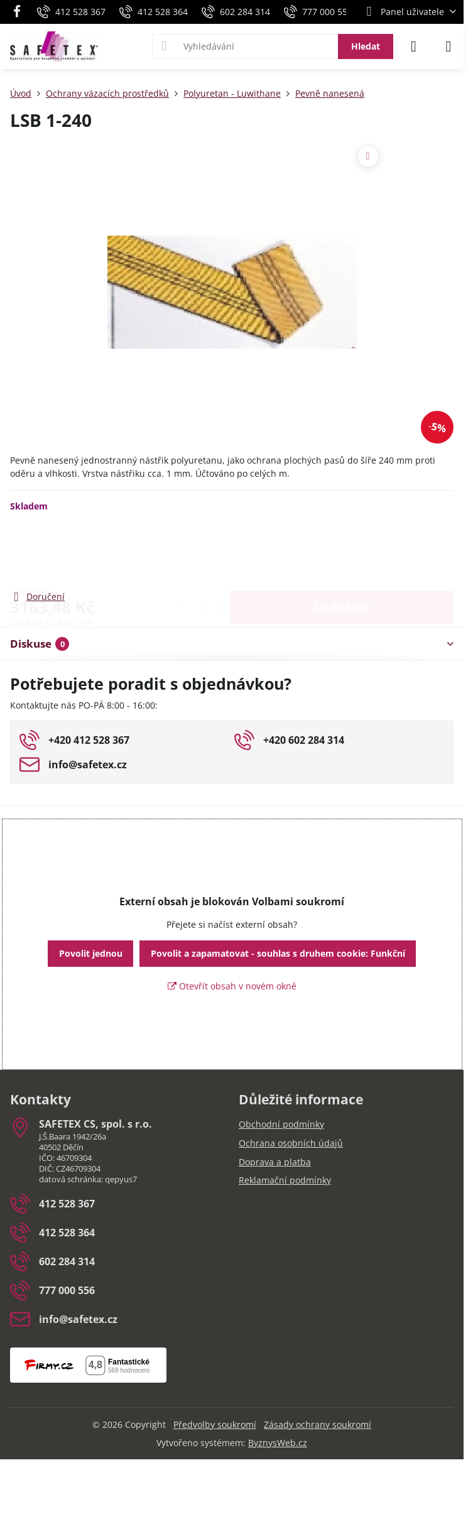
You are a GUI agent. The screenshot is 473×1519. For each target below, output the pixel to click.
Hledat (365, 46)
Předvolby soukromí (214, 1424)
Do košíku (342, 550)
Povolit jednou (90, 953)
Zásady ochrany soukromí (317, 1424)
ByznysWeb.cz (277, 1443)
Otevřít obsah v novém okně (232, 986)
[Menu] (448, 46)
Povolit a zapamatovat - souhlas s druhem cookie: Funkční (278, 953)
